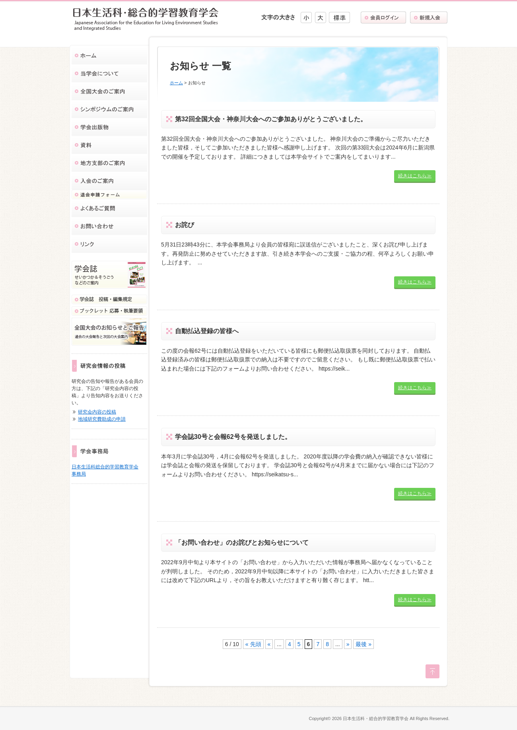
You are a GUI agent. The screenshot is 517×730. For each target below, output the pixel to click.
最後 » (363, 644)
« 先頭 (253, 644)
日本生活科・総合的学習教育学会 (375, 718)
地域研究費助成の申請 (102, 419)
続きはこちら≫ (414, 176)
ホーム (176, 82)
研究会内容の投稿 (97, 412)
